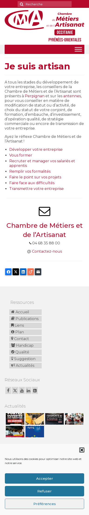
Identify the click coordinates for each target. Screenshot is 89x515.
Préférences (44, 504)
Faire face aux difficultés (31, 183)
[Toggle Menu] (78, 49)
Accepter (44, 478)
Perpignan (34, 96)
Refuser (44, 491)
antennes (72, 96)
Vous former (20, 155)
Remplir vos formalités (30, 171)
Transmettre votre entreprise (36, 188)
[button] (81, 450)
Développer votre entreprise (36, 149)
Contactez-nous (47, 251)
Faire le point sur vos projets (35, 177)
